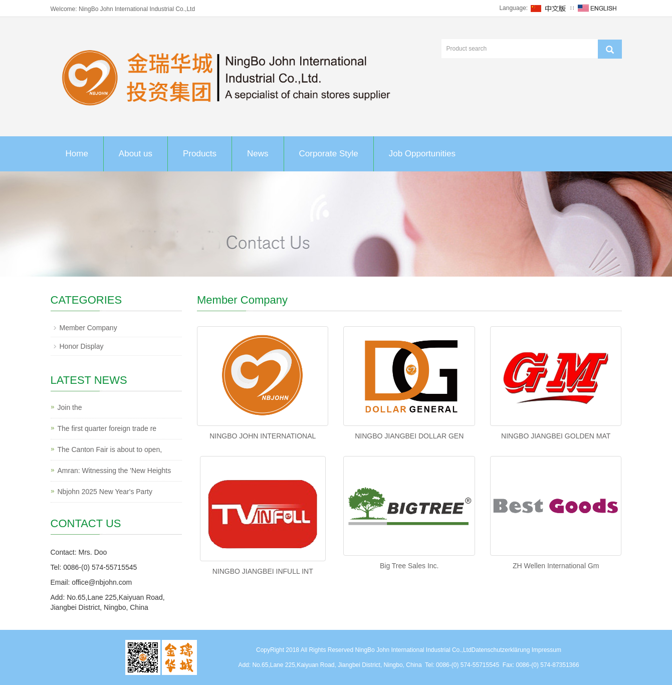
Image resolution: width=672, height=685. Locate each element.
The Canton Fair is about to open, (110, 449)
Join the (70, 407)
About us (135, 153)
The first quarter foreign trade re (107, 428)
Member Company (88, 328)
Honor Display (82, 346)
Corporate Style (328, 153)
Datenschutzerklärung (501, 649)
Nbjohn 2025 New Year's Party (105, 492)
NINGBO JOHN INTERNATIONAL (262, 436)
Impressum (546, 649)
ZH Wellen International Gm (556, 566)
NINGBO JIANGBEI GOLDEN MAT (555, 436)
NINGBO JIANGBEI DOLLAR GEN (409, 436)
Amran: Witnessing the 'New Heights (114, 471)
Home (77, 153)
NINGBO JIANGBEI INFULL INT (262, 571)
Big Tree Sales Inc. (409, 566)
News (258, 153)
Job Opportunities (422, 153)
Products (199, 153)
